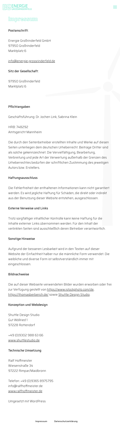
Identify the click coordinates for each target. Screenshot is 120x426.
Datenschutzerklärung (65, 421)
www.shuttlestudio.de (24, 340)
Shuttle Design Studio (74, 294)
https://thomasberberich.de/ (28, 294)
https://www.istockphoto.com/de (70, 289)
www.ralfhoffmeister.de (25, 391)
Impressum (41, 421)
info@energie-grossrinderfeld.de (31, 61)
